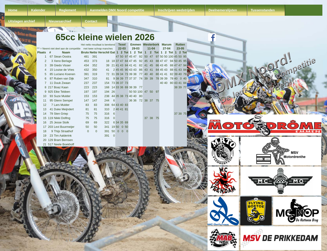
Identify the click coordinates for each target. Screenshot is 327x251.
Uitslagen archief (21, 21)
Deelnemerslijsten (222, 10)
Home (12, 10)
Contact (91, 21)
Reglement (67, 10)
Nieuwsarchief (60, 21)
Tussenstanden (263, 10)
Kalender (38, 10)
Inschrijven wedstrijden (176, 10)
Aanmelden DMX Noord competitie (117, 10)
